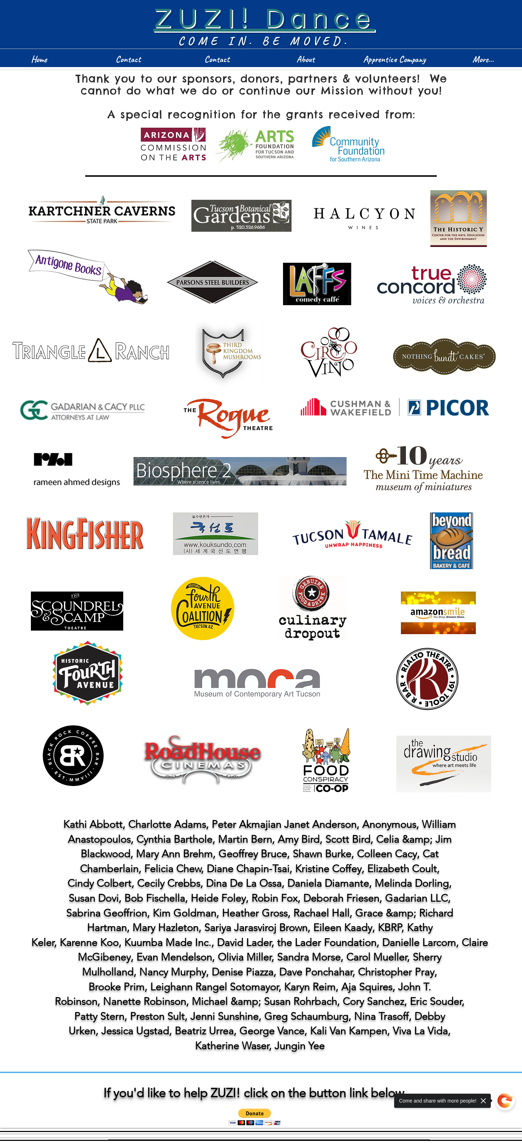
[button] (255, 1117)
